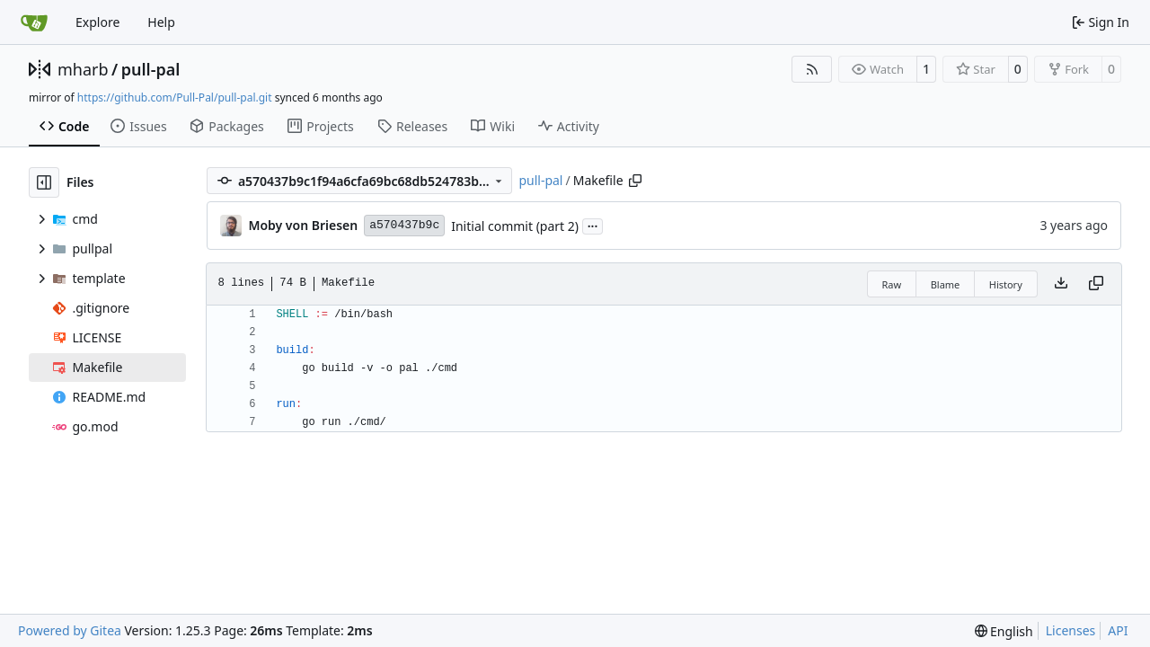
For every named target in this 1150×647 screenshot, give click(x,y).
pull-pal (151, 69)
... (593, 224)
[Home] (34, 22)
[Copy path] (635, 180)
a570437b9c (404, 225)
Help (161, 22)
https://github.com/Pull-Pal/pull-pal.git (174, 97)
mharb (83, 69)
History (1005, 284)
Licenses (1071, 630)
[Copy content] (1096, 284)
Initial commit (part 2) (515, 226)
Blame (945, 284)
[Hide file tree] (44, 182)
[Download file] (1061, 284)
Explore (97, 22)
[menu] (1004, 631)
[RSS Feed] (812, 69)
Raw (892, 284)
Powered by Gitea (69, 630)
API (1118, 630)
